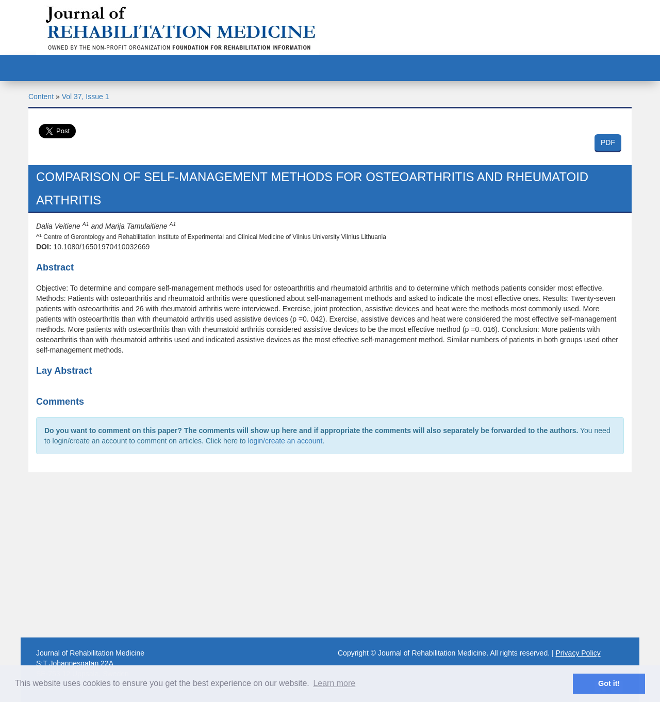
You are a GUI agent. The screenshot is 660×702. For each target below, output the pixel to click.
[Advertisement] (330, 555)
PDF (608, 142)
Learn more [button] (334, 683)
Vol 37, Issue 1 (85, 96)
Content (41, 96)
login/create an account (285, 441)
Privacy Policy (578, 653)
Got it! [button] (609, 683)
